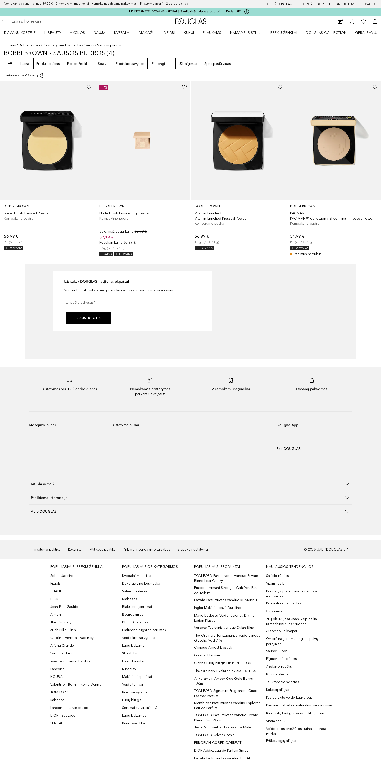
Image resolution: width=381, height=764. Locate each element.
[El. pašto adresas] (132, 302)
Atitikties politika (103, 549)
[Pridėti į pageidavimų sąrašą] (89, 87)
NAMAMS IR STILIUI (246, 33)
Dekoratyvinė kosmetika (62, 45)
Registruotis (88, 318)
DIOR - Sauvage (63, 715)
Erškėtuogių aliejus (281, 741)
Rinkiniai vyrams (134, 692)
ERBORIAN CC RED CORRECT (218, 743)
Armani (55, 614)
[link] (47, 165)
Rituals (55, 583)
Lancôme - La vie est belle (71, 708)
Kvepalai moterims (136, 576)
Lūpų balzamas (134, 715)
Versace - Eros (61, 653)
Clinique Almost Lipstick (213, 647)
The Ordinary (60, 622)
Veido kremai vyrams (138, 638)
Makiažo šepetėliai (137, 677)
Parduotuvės (346, 4)
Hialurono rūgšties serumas (144, 630)
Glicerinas (274, 611)
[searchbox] (47, 21)
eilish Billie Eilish (63, 630)
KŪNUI (189, 33)
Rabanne (57, 700)
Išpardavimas (132, 614)
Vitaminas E (275, 583)
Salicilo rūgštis (277, 576)
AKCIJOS (77, 33)
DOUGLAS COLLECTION (326, 33)
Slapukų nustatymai (193, 549)
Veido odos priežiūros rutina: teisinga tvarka (296, 731)
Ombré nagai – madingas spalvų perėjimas (292, 641)
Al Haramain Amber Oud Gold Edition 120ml (224, 681)
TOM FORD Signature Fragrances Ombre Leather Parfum (227, 693)
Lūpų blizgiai (132, 700)
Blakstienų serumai (137, 607)
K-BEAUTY (52, 33)
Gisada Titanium (207, 655)
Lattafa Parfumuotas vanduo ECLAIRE (224, 758)
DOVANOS (369, 4)
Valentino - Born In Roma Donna (75, 684)
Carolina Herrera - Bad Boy (72, 638)
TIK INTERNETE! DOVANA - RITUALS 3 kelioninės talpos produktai (174, 11)
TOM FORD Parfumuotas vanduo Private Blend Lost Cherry (226, 578)
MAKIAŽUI (147, 33)
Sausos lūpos (277, 651)
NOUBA (56, 677)
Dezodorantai (133, 661)
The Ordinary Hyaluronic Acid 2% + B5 (225, 671)
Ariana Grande (62, 646)
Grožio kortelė (317, 4)
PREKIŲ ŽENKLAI (283, 33)
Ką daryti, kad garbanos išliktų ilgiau (295, 713)
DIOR (54, 599)
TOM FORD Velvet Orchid (214, 735)
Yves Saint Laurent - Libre (70, 661)
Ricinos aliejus (277, 674)
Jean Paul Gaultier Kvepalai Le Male (222, 727)
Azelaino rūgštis (279, 666)
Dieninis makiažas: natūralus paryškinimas (299, 705)
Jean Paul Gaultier (64, 607)
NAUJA (100, 33)
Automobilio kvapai (281, 631)
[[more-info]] (25, 75)
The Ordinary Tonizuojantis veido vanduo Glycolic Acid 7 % (227, 638)
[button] (190, 484)
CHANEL (57, 591)
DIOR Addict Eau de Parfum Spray (221, 750)
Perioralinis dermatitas (283, 603)
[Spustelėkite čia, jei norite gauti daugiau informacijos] (246, 11)
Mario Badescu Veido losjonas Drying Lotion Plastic (224, 618)
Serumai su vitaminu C (139, 708)
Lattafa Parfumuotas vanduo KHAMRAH (225, 600)
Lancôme (57, 669)
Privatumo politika (47, 549)
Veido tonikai (132, 684)
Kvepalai (122, 33)
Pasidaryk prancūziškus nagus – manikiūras (291, 593)
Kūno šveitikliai (134, 723)
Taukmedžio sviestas (282, 682)
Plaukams (212, 33)
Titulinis (10, 45)
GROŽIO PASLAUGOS (283, 4)
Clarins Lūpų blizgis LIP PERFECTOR (222, 663)
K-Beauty (129, 669)
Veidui (89, 45)
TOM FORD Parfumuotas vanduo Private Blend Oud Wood (226, 717)
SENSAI (56, 723)
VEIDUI (169, 33)
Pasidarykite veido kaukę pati (289, 698)
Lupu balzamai (134, 646)
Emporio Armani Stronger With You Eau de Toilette (225, 590)
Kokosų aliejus (277, 690)
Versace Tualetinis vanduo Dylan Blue (224, 628)
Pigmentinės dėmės (281, 659)
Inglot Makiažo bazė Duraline (217, 608)
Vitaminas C (275, 721)
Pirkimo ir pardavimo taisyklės (146, 549)
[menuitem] (23, 32)
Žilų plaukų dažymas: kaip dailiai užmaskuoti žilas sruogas (292, 621)
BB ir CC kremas (135, 622)
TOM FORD (59, 692)
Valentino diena (134, 591)
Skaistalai (129, 653)
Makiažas (129, 599)
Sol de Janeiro (62, 576)
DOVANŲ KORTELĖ (20, 33)
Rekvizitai (75, 549)
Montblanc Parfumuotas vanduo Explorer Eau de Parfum (227, 705)
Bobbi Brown (29, 45)
